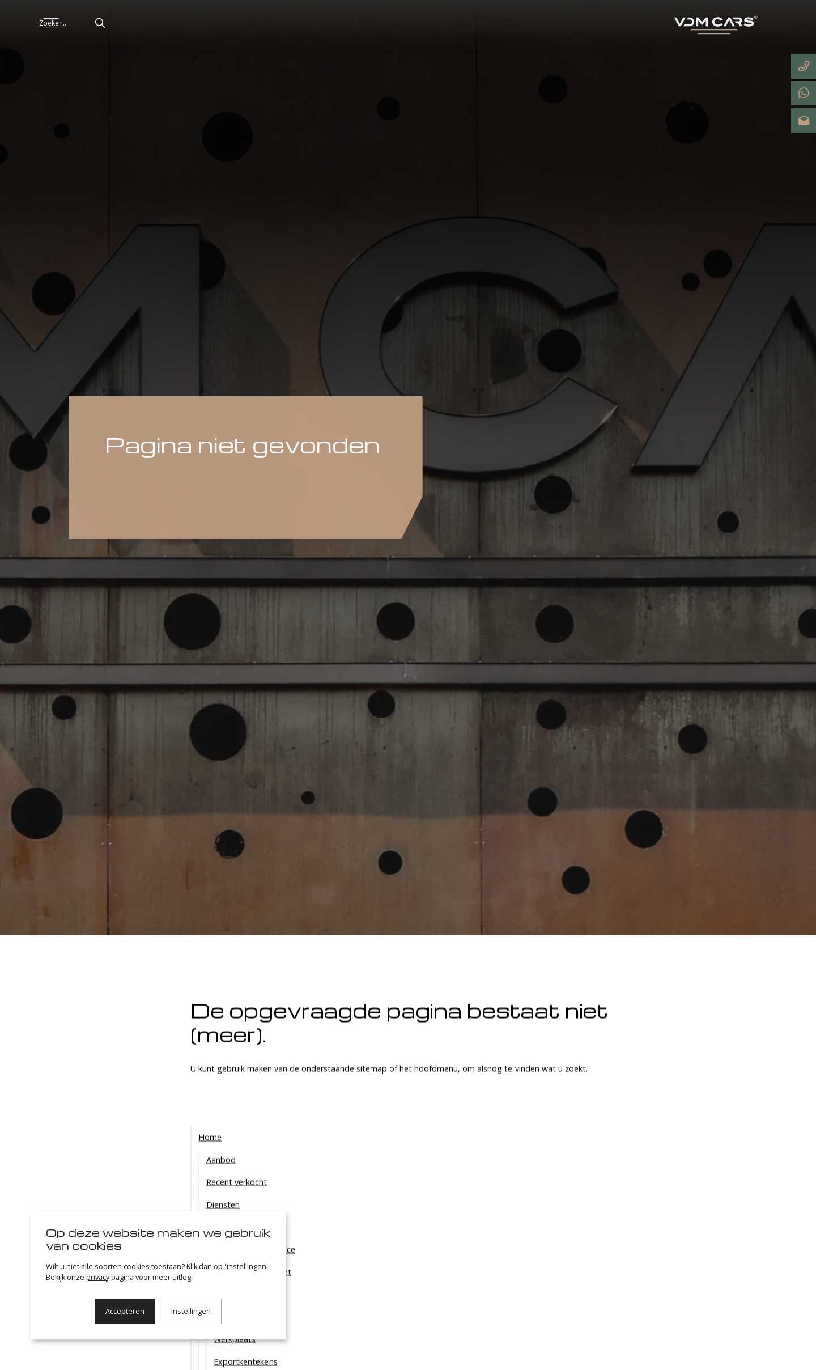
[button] (140, 23)
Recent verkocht (236, 1199)
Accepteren (124, 1311)
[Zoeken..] (112, 23)
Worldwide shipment (252, 1288)
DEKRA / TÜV (239, 1333)
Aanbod (221, 1176)
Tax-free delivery (245, 1311)
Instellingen (191, 1311)
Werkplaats (235, 1356)
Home (210, 1154)
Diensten (223, 1221)
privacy (97, 1277)
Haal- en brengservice (254, 1266)
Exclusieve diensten (242, 1243)
